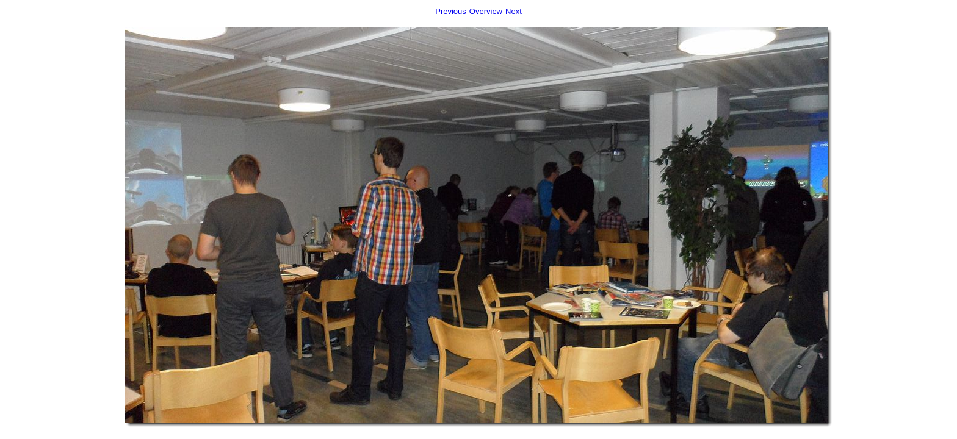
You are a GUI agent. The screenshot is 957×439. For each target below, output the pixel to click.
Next (513, 11)
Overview (485, 11)
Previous (450, 11)
